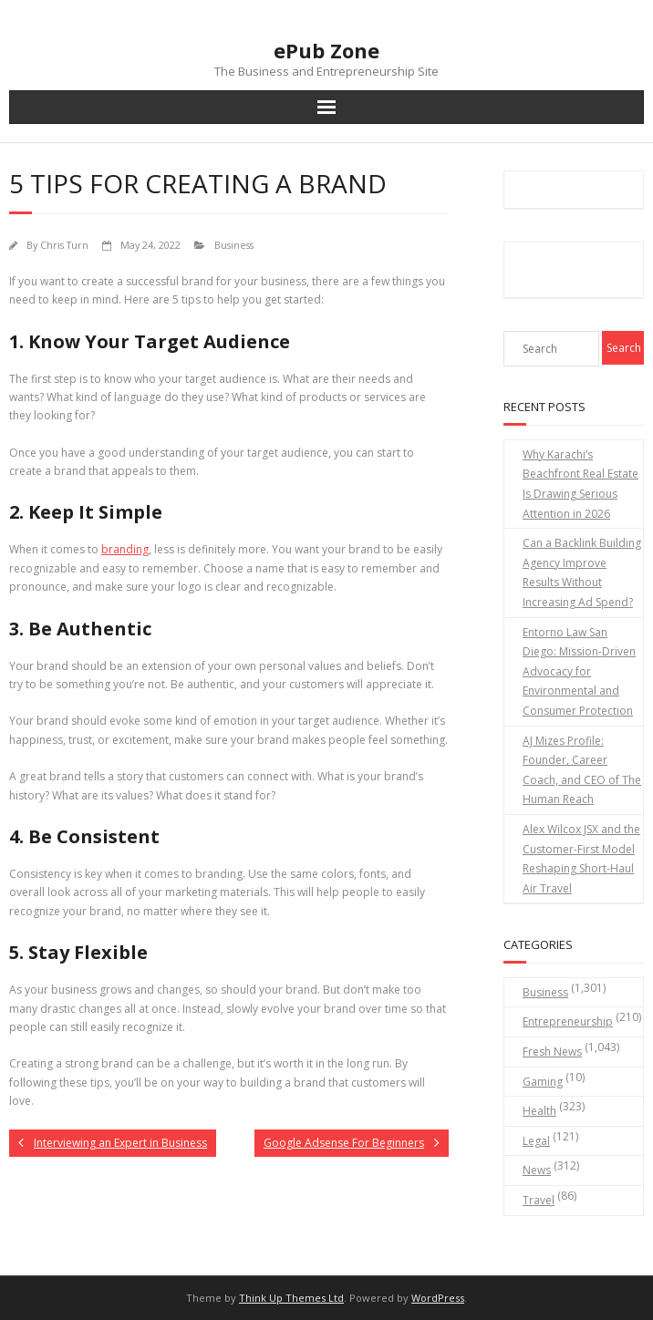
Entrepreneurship (568, 1021)
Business (234, 245)
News (537, 1170)
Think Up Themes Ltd (291, 1298)
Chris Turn (64, 245)
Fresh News (552, 1051)
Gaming (543, 1081)
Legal (536, 1141)
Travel (539, 1200)
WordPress (437, 1298)
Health (539, 1111)
